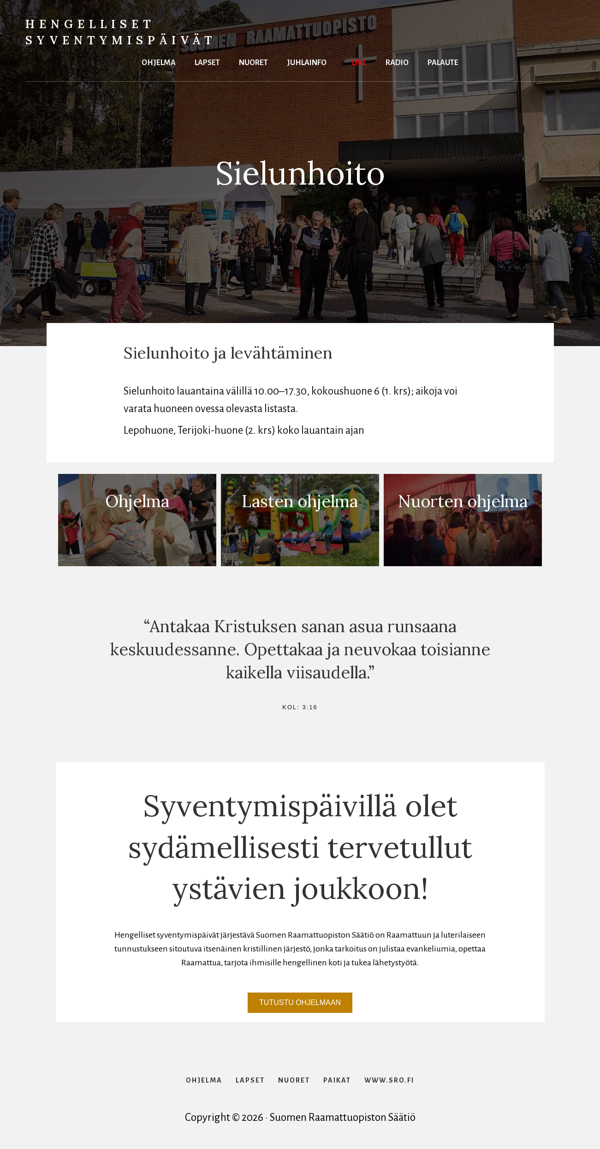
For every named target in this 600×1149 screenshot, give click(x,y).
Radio (397, 61)
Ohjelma (159, 61)
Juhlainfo (307, 61)
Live (359, 61)
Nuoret (253, 61)
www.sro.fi (389, 1080)
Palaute (443, 61)
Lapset (207, 61)
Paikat (337, 1080)
